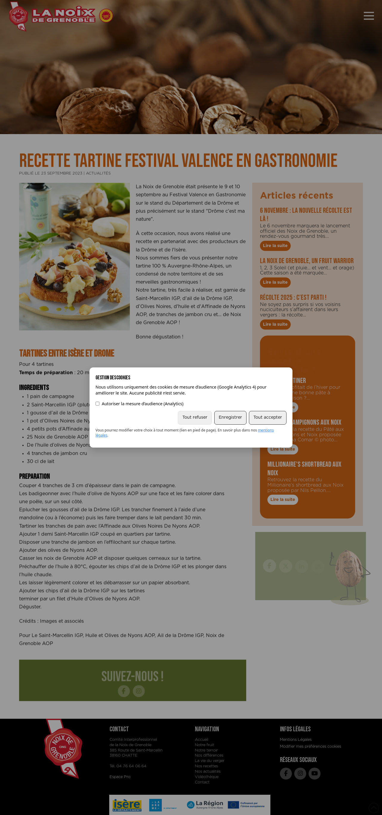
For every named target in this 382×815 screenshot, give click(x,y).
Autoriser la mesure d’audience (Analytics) (140, 403)
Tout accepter (267, 417)
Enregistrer (230, 417)
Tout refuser (194, 417)
